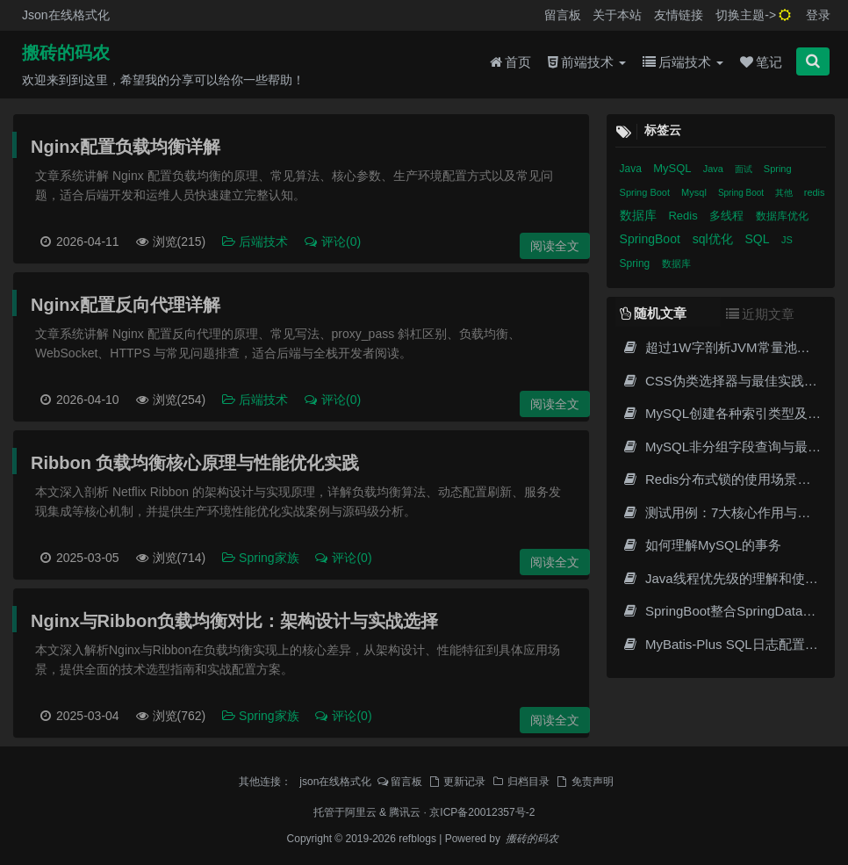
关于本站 (617, 15)
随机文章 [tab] (653, 313)
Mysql (695, 192)
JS (787, 239)
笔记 (761, 62)
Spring (778, 168)
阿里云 (361, 812)
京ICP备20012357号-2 (482, 812)
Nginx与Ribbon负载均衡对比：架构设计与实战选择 (234, 621)
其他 (785, 193)
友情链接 (678, 15)
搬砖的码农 (66, 53)
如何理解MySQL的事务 (701, 544)
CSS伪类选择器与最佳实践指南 (726, 380)
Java (632, 168)
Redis (684, 215)
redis (814, 192)
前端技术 (587, 62)
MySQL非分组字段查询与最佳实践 (734, 446)
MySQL (673, 168)
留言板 (562, 15)
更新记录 (456, 781)
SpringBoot (652, 239)
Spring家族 (261, 558)
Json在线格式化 (66, 15)
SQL (759, 239)
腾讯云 (404, 812)
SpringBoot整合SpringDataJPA (724, 610)
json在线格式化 (335, 781)
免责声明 (585, 781)
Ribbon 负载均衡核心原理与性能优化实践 (195, 462)
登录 (818, 15)
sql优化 (715, 239)
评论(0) (332, 241)
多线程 (728, 215)
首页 (510, 62)
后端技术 (683, 62)
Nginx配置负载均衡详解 (125, 146)
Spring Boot (646, 192)
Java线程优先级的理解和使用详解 (733, 578)
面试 (745, 169)
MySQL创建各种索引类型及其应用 (734, 413)
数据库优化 (782, 216)
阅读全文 (554, 246)
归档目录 (521, 781)
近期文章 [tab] (760, 313)
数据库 (640, 215)
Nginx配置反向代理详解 (125, 304)
